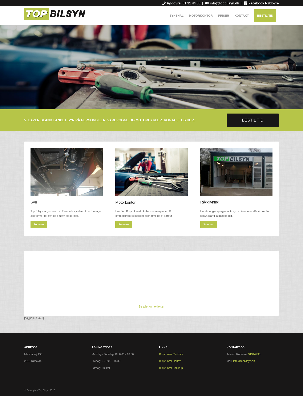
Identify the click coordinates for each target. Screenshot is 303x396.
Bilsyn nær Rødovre (171, 354)
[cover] (151, 172)
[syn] (67, 172)
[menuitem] (181, 3)
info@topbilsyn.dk (244, 361)
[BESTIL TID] (253, 120)
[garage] (236, 172)
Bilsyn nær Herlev (170, 361)
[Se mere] (39, 224)
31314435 (254, 354)
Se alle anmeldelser (152, 306)
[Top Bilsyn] (55, 16)
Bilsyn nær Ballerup (171, 367)
